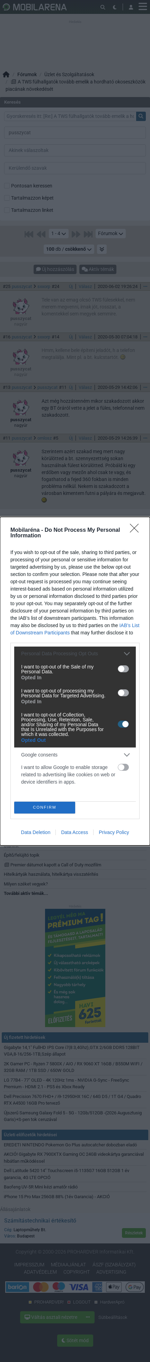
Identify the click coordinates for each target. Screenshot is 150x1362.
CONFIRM (45, 807)
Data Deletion (36, 832)
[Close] (136, 530)
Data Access (74, 832)
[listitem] (75, 653)
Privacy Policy (114, 832)
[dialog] (75, 681)
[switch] (123, 668)
